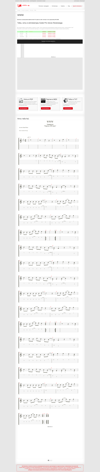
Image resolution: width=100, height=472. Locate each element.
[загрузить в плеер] (51, 31)
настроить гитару (18, 0)
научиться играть (26, 0)
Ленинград (31, 10)
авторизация (82, 0)
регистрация (76, 0)
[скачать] (44, 31)
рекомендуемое (33, 0)
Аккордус (18, 10)
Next (84, 290)
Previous (16, 290)
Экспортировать (23, 108)
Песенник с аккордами (25, 10)
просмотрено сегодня (41, 0)
